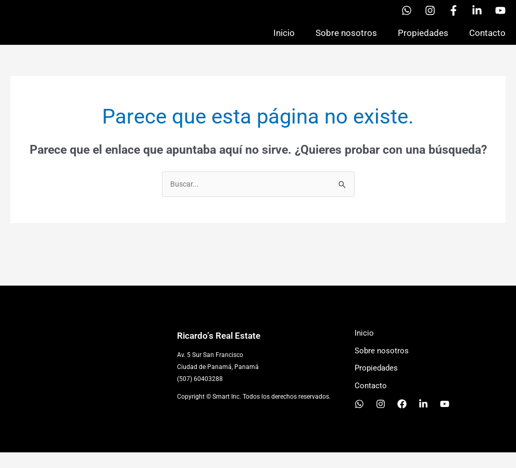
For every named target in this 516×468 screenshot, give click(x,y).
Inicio (284, 40)
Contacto (487, 40)
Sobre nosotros (346, 40)
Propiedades (423, 40)
